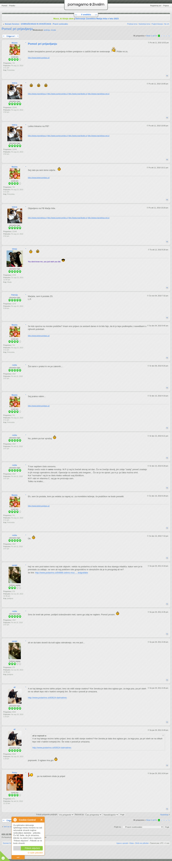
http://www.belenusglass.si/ (39, 58)
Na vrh (166, 24)
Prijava (166, 6)
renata (53, 30)
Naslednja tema (144, 24)
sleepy (14, 249)
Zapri (42, 820)
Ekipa (131, 843)
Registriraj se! (155, 6)
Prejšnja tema (132, 24)
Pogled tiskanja (157, 24)
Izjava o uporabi (122, 843)
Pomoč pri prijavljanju (17, 29)
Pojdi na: (117, 827)
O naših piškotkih (35, 853)
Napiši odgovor (11, 36)
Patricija (14, 295)
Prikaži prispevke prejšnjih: (55, 814)
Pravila (12, 6)
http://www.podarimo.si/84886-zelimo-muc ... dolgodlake (61, 572)
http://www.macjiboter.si (77, 94)
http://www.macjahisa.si (37, 94)
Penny (14, 773)
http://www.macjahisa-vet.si (98, 94)
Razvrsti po (88, 814)
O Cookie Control (15, 820)
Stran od (151, 36)
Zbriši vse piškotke (142, 843)
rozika (14, 365)
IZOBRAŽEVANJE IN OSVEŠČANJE (36, 24)
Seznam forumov (12, 24)
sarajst (14, 565)
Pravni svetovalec (60, 24)
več (18, 857)
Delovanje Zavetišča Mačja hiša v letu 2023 (97, 18)
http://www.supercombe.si (57, 94)
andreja (47, 30)
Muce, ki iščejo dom (63, 18)
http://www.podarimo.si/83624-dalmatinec (47, 697)
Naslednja (164, 815)
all (14, 687)
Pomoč (4, 6)
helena (14, 83)
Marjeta (14, 43)
